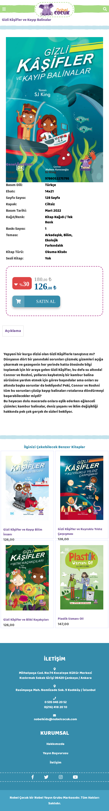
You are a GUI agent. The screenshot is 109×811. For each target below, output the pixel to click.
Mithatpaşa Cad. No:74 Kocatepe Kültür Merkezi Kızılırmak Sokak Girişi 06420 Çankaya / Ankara (55, 676)
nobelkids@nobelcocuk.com (55, 719)
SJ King (50, 172)
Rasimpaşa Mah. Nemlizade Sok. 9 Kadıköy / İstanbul (55, 690)
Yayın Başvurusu (55, 753)
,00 (49, 288)
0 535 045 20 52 (56, 702)
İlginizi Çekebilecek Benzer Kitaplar (54, 447)
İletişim (55, 762)
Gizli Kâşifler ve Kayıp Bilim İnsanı (22, 532)
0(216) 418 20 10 (55, 707)
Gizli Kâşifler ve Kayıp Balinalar (26, 20)
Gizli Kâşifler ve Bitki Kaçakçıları (26, 620)
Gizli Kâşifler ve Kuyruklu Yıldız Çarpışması (80, 532)
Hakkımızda (55, 744)
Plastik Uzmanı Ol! (71, 619)
